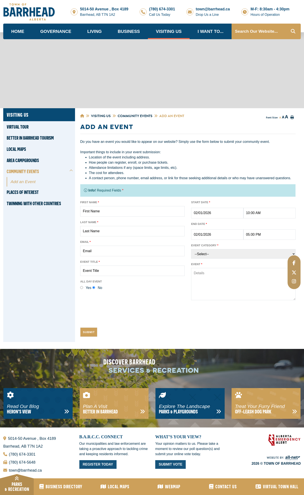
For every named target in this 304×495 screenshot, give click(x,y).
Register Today (98, 464)
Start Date (200, 202)
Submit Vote (170, 464)
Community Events (135, 116)
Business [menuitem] (129, 31)
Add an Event (171, 116)
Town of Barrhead (29, 12)
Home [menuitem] (17, 31)
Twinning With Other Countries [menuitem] (34, 203)
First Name (89, 202)
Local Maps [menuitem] (16, 149)
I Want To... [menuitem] (211, 31)
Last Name (89, 222)
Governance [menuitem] (55, 31)
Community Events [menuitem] (23, 171)
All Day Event (91, 281)
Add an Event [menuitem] (23, 181)
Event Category (204, 245)
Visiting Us (101, 116)
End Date (199, 224)
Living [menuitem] (94, 31)
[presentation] (113, 315)
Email (85, 241)
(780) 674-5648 (19, 461)
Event (196, 264)
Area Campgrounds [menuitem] (23, 160)
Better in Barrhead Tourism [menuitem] (30, 138)
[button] (71, 170)
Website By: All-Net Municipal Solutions (284, 458)
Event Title (90, 261)
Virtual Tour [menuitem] (18, 127)
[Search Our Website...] (266, 31)
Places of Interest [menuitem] (23, 192)
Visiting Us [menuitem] (169, 31)
